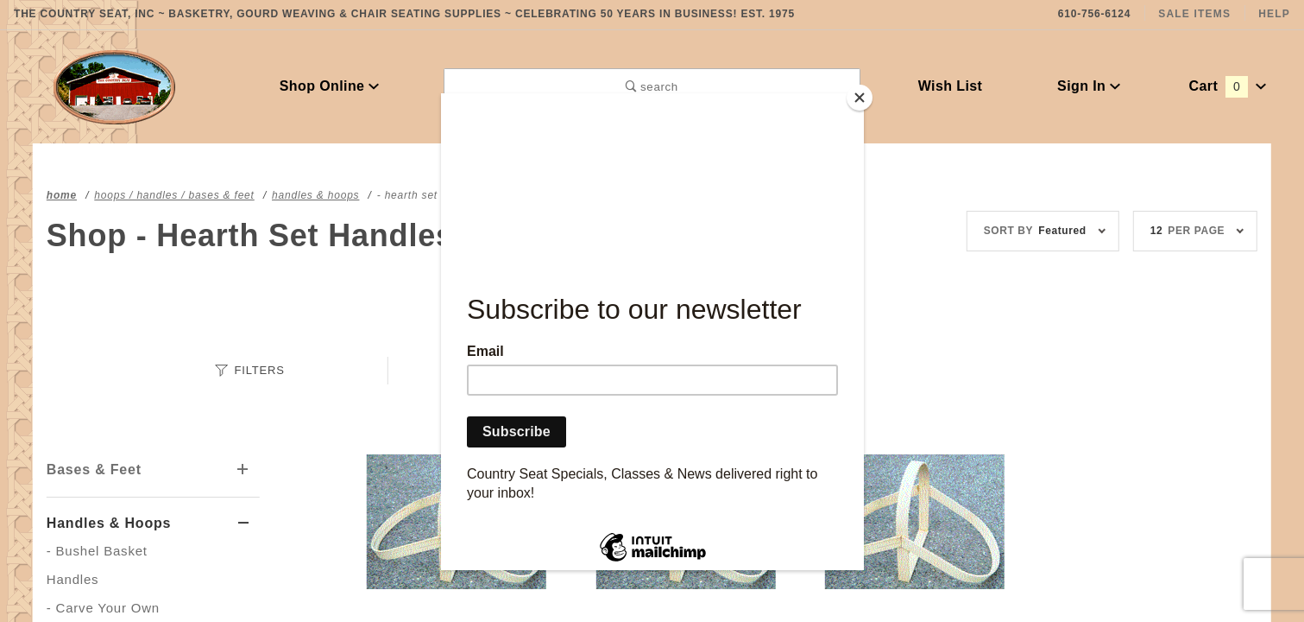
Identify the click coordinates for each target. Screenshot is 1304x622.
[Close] (859, 98)
